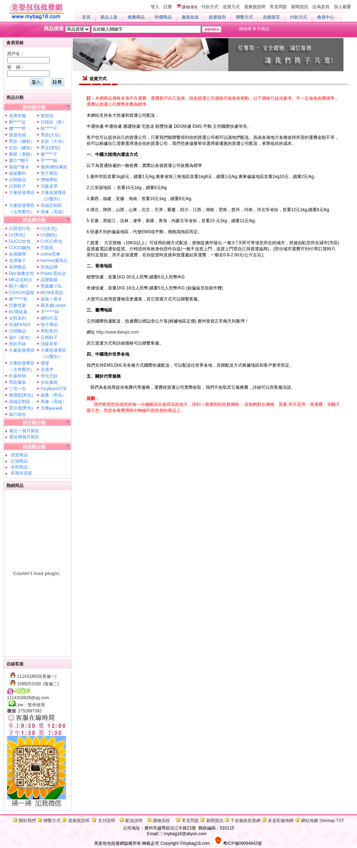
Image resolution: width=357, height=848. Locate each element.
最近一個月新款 (24, 430)
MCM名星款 (52, 292)
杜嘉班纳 (17, 375)
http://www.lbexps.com (117, 332)
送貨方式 (231, 6)
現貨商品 (18, 454)
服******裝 (18, 299)
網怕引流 (49, 318)
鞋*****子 (49, 128)
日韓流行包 (19, 228)
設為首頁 (321, 6)
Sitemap (327, 820)
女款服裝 (49, 382)
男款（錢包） (22, 141)
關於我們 (27, 820)
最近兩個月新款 (24, 436)
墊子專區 (49, 173)
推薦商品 (136, 17)
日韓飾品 (17, 179)
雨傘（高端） (53, 211)
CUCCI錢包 (20, 247)
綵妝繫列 (17, 173)
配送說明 (134, 820)
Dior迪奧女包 (21, 273)
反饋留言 (271, 17)
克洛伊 (47, 369)
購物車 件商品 (254, 28)
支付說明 (106, 820)
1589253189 (29, 683)
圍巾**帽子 (19, 160)
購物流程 (161, 820)
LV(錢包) (49, 234)
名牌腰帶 (17, 254)
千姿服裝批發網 (245, 820)
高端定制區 (51, 205)
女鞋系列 (17, 318)
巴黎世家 (17, 305)
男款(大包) (51, 134)
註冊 (168, 6)
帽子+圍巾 (19, 286)
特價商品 (163, 17)
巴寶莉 (47, 247)
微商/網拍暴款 (54, 166)
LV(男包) (17, 234)
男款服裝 (17, 382)
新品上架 (109, 17)
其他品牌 (49, 267)
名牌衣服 (17, 115)
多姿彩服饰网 (281, 820)
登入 (155, 6)
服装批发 (190, 17)
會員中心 (325, 17)
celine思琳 (50, 254)
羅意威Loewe (53, 305)
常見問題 (278, 6)
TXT (340, 820)
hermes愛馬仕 (54, 260)
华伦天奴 (49, 375)
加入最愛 (342, 6)
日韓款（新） (53, 122)
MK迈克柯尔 (20, 279)
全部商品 (18, 467)
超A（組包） (21, 337)
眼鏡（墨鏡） (22, 154)
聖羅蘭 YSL (52, 286)
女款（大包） (53, 141)
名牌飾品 (17, 267)
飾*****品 (17, 122)
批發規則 (217, 17)
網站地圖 (309, 820)
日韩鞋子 (17, 186)
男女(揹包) (51, 147)
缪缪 (45, 363)
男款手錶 (17, 343)
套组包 (47, 115)
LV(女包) (49, 228)
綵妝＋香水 (51, 299)
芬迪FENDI (19, 324)
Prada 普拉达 (53, 273)
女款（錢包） (22, 147)
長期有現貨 (20, 473)
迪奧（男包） (53, 395)
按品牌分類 (34, 220)
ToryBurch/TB (54, 388)
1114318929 (29, 676)
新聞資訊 (299, 6)
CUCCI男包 (52, 241)
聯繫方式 (244, 17)
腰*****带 (17, 128)
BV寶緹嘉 (18, 311)
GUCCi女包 (20, 241)
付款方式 (209, 6)
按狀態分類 (34, 447)
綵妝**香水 (19, 166)
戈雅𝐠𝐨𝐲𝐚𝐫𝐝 (51, 407)
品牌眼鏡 (49, 279)
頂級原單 (49, 186)
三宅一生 (17, 388)
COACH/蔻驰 (21, 292)
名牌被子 (17, 260)
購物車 (186, 7)
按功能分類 (34, 107)
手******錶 (50, 311)
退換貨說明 (254, 6)
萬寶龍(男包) (21, 395)
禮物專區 (49, 179)
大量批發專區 (22, 192)
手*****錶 (49, 160)
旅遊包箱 (17, 134)
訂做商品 (18, 461)
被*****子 (49, 154)
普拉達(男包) (21, 407)
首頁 (86, 17)
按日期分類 (34, 422)
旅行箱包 (17, 414)
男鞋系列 (49, 331)
